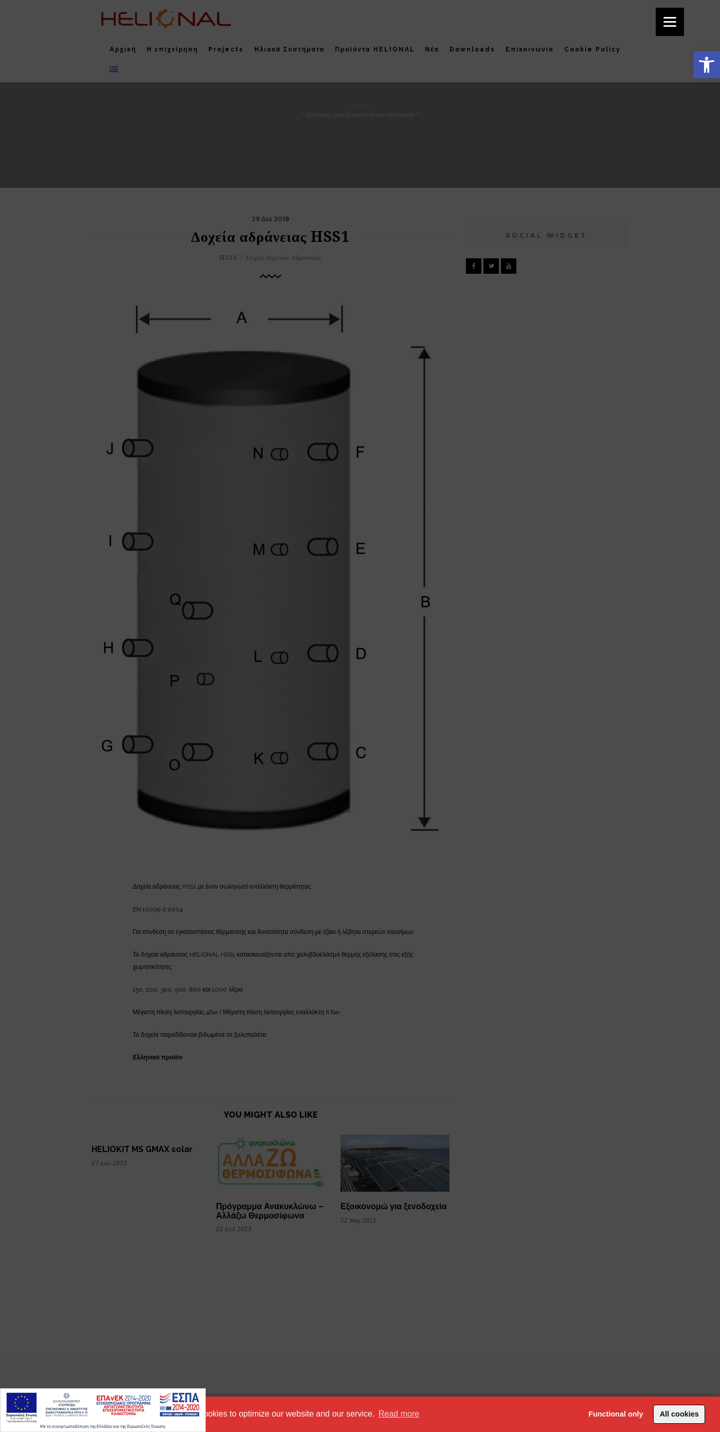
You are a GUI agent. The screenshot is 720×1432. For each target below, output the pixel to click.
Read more (399, 1413)
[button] (706, 64)
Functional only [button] (615, 1414)
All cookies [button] (679, 1414)
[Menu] (670, 22)
